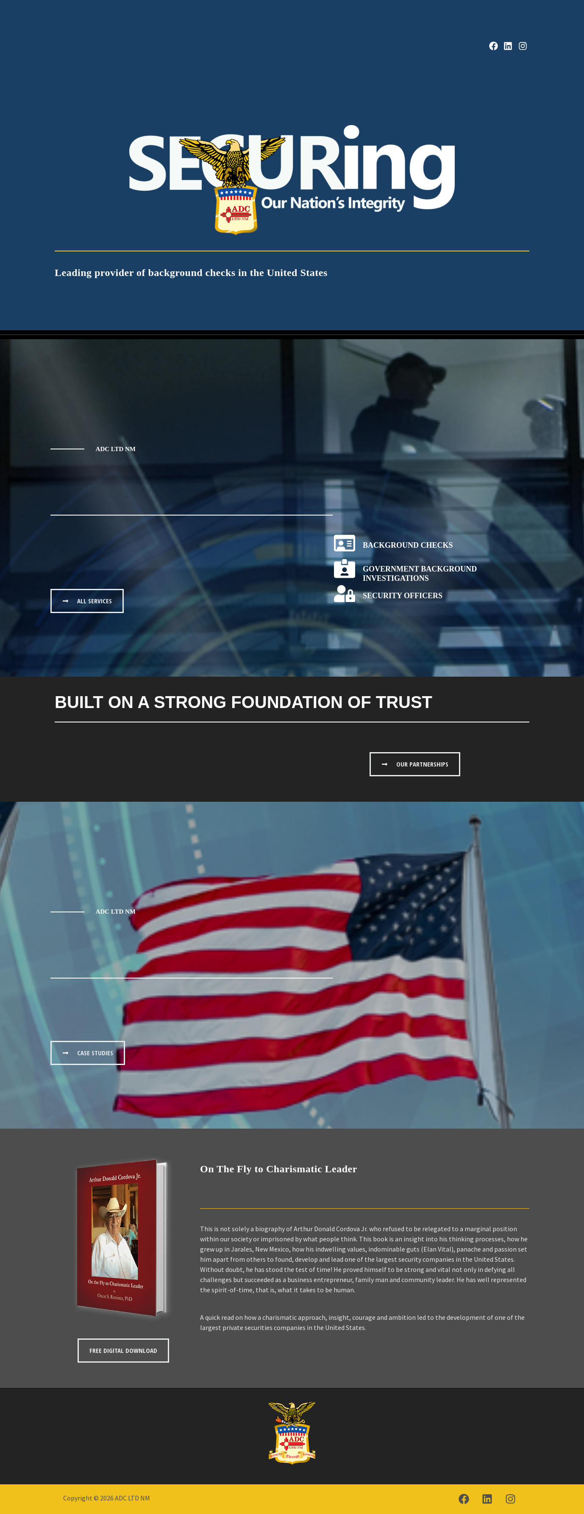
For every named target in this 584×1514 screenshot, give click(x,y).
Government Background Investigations (420, 574)
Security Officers (402, 595)
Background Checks (408, 545)
